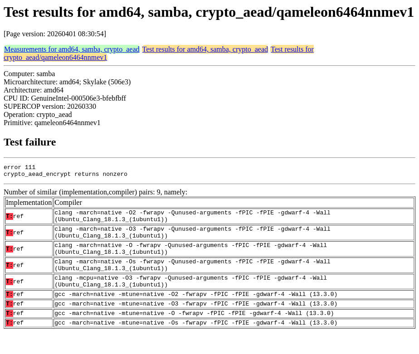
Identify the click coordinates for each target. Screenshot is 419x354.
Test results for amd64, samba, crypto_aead (205, 49)
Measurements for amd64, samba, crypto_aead (72, 49)
